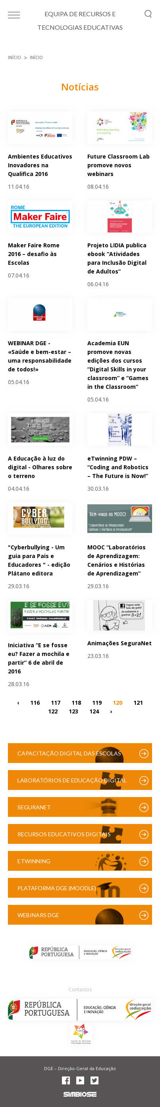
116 (35, 702)
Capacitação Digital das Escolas (69, 753)
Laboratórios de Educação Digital (72, 780)
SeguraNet (34, 807)
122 (53, 711)
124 (94, 711)
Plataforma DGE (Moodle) (56, 888)
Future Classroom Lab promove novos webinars (118, 165)
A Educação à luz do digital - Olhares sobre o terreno (40, 467)
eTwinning (33, 861)
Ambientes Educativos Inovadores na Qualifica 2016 (40, 165)
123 (73, 711)
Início (14, 57)
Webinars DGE (38, 915)
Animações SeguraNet (119, 643)
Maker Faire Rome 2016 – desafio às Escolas (34, 253)
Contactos (80, 989)
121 (138, 702)
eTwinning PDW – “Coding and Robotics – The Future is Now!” (117, 467)
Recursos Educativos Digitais (64, 834)
